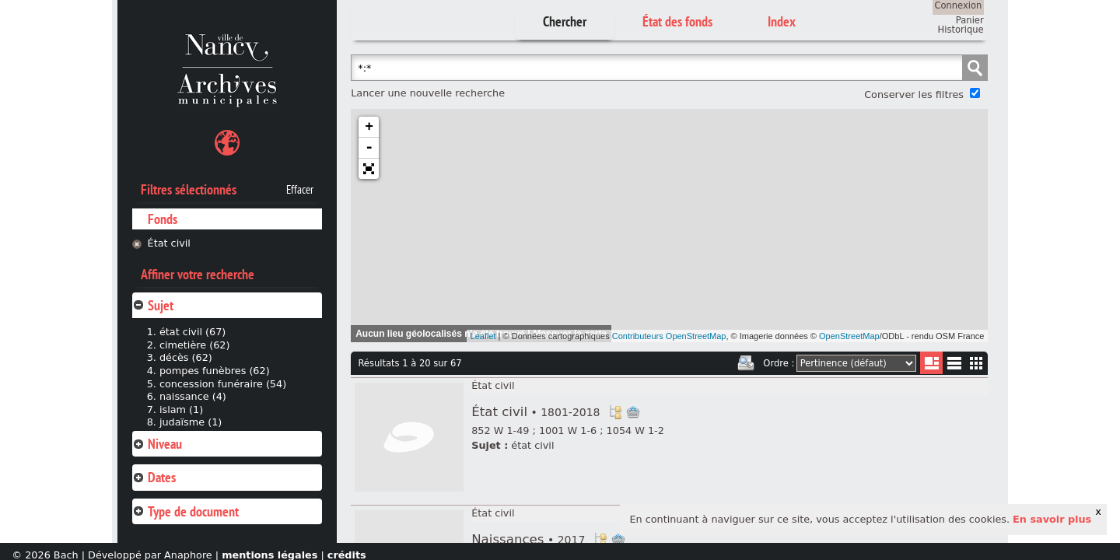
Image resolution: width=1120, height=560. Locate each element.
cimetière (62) (194, 345)
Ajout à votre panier (633, 412)
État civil (169, 243)
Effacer (299, 190)
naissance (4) (192, 396)
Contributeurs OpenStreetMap (669, 336)
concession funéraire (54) (222, 384)
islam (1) (181, 409)
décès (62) (185, 357)
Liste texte (954, 366)
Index (782, 21)
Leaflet (483, 336)
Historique (961, 29)
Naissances (528, 539)
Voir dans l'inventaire (615, 412)
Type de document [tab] (185, 511)
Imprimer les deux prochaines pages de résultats (746, 363)
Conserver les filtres (914, 94)
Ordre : (778, 363)
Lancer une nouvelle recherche (428, 93)
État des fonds (677, 21)
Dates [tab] (154, 477)
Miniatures (976, 363)
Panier (970, 20)
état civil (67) (192, 332)
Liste (931, 363)
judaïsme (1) (190, 422)
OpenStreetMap (849, 336)
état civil (532, 445)
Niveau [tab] (157, 444)
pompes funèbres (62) (214, 370)
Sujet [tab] (152, 305)
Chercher (564, 21)
